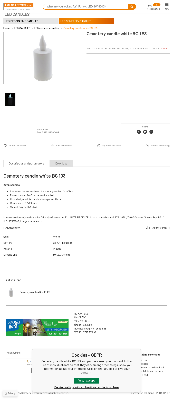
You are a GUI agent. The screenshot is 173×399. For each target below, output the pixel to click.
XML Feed (142, 374)
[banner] (18, 6)
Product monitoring (160, 145)
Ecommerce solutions (141, 392)
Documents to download (150, 367)
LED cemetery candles (46, 28)
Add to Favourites (17, 145)
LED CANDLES (22, 28)
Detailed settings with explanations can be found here (86, 387)
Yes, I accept (86, 380)
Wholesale (142, 363)
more (164, 48)
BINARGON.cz (162, 392)
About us (142, 359)
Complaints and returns (150, 371)
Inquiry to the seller (111, 145)
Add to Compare (64, 145)
